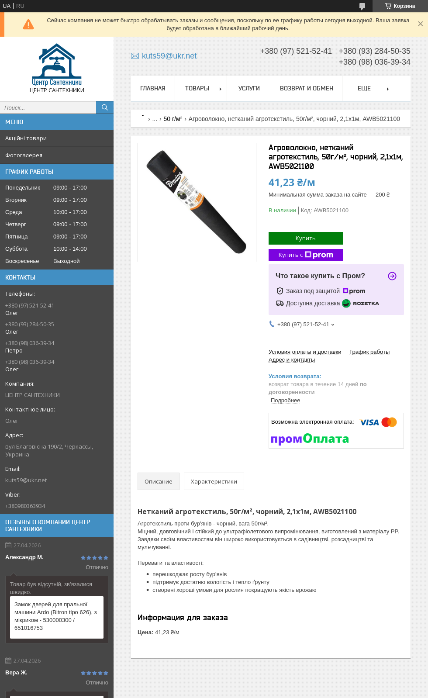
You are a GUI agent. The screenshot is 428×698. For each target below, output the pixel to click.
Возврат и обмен (306, 88)
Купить (306, 238)
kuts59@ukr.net (26, 480)
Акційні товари (26, 138)
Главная (153, 88)
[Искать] (105, 107)
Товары (197, 88)
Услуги (249, 88)
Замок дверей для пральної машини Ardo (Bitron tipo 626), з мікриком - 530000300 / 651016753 (55, 616)
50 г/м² (173, 118)
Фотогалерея (23, 155)
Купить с (306, 255)
